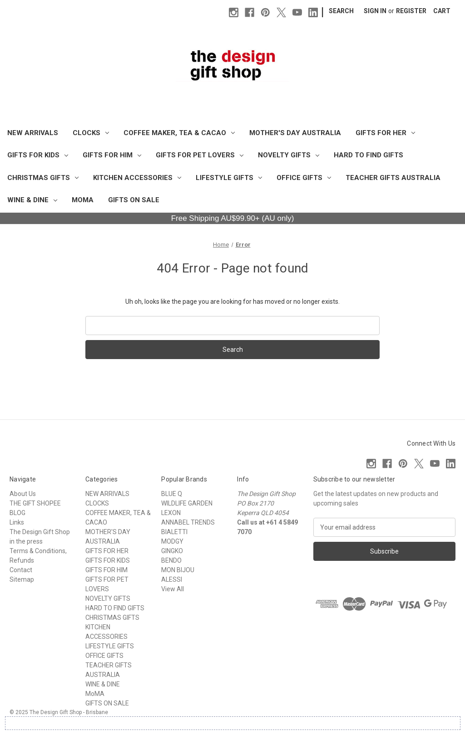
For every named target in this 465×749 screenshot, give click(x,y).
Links (17, 522)
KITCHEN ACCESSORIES (137, 178)
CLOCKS (91, 133)
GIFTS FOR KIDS (37, 155)
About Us (23, 493)
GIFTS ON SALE (133, 200)
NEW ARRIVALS (32, 133)
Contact (21, 570)
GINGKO (172, 550)
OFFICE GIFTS (304, 178)
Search (341, 11)
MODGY (172, 541)
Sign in (375, 11)
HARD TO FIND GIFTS (368, 155)
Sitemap (22, 579)
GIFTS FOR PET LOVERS (199, 155)
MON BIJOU (177, 570)
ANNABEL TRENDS (188, 522)
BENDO (171, 560)
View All (172, 589)
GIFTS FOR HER (385, 133)
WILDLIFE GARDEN (187, 503)
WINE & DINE (32, 200)
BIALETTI (174, 531)
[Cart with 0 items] (441, 11)
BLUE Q (171, 493)
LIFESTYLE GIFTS (229, 178)
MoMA (83, 200)
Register (411, 11)
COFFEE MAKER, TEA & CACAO (179, 133)
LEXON (171, 512)
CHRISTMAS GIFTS (43, 178)
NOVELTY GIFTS (288, 155)
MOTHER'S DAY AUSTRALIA (295, 133)
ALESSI (171, 579)
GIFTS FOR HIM (112, 155)
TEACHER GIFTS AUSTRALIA (393, 178)
